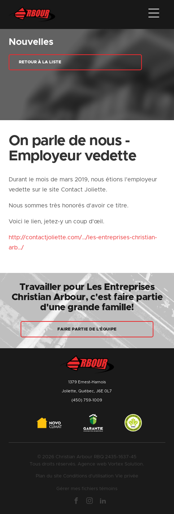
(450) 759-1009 (86, 400)
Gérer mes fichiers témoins (86, 488)
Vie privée (126, 476)
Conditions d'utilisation (88, 476)
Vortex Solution (125, 464)
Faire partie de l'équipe (87, 329)
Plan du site (49, 476)
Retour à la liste (40, 62)
